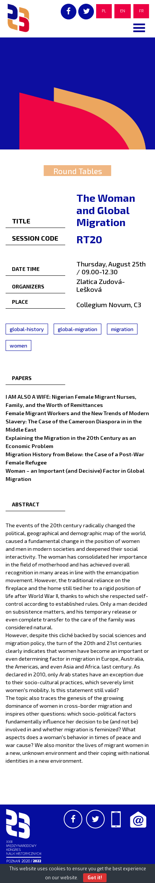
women (18, 345)
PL (104, 11)
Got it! (95, 878)
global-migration (77, 329)
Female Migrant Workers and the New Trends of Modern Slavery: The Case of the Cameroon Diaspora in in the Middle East (77, 421)
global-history (27, 329)
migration (122, 329)
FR (141, 11)
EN (122, 11)
